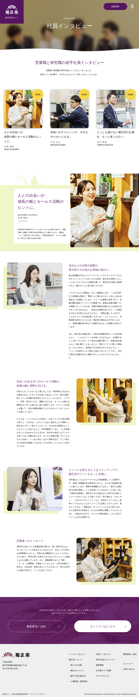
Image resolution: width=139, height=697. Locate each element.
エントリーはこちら (102, 626)
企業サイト (6, 694)
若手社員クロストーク (105, 660)
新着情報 (100, 665)
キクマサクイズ (102, 676)
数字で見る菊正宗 (78, 676)
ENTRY (115, 6)
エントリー (128, 664)
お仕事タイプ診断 (103, 670)
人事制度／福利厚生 (79, 681)
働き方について (77, 670)
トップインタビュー (77, 654)
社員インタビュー (103, 654)
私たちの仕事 (76, 665)
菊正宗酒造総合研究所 (20, 694)
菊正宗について (75, 660)
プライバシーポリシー (38, 694)
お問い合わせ (129, 669)
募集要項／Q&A (36, 626)
